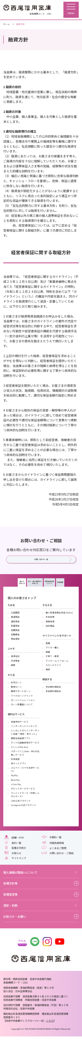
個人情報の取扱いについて (20, 877)
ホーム (6, 24)
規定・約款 (10, 910)
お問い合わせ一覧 (41, 560)
